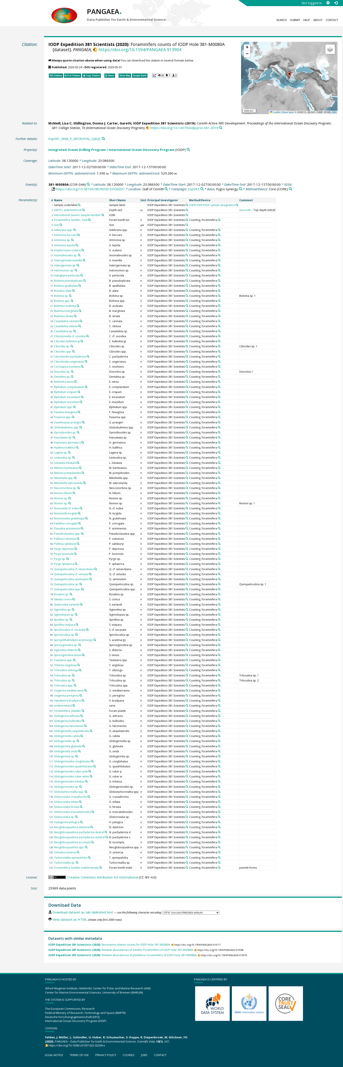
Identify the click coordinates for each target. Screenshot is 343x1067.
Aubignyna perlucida (67, 275)
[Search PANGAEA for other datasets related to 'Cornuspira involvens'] (82, 366)
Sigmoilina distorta (65, 650)
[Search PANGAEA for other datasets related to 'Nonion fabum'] (74, 493)
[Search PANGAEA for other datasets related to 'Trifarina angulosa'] (78, 665)
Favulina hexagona (65, 412)
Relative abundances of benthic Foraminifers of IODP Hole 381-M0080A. (121, 950)
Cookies (129, 1055)
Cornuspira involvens (67, 366)
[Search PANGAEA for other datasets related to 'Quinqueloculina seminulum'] (90, 579)
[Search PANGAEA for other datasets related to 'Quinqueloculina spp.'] (82, 589)
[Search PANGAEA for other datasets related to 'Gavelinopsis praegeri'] (83, 422)
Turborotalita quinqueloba (70, 857)
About (317, 20)
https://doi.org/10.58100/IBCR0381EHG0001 (90, 189)
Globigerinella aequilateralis (71, 731)
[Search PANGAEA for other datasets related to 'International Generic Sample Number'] (103, 215)
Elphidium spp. (63, 407)
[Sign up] (328, 2)
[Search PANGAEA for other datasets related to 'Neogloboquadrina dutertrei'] (91, 827)
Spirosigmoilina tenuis (67, 655)
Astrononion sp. (64, 270)
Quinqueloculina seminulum (71, 579)
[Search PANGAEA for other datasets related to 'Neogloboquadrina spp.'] (86, 847)
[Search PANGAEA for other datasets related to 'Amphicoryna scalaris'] (82, 250)
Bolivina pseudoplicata (68, 281)
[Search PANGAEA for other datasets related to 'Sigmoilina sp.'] (73, 609)
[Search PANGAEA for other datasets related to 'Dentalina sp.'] (72, 376)
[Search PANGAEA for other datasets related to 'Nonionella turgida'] (79, 513)
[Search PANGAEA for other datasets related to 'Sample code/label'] (79, 205)
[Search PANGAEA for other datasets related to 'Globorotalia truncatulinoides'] (92, 811)
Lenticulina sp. (63, 457)
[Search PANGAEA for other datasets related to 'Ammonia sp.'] (72, 240)
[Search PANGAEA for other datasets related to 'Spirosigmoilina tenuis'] (83, 655)
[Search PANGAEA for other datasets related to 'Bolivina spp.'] (72, 300)
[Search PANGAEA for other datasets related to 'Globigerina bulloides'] (83, 720)
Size (56, 225)
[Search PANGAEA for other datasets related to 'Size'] (61, 225)
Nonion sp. (61, 498)
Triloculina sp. (62, 675)
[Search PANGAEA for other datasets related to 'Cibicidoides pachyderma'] (88, 356)
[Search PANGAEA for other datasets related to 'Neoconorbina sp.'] (78, 488)
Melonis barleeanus (66, 468)
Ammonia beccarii (65, 235)
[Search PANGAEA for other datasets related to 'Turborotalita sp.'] (77, 862)
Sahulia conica (63, 599)
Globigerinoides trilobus (69, 781)
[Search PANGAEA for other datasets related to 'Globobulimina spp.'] (80, 427)
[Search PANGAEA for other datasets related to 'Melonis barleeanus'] (80, 467)
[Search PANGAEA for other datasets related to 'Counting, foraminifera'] (219, 219)
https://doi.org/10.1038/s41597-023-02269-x (77, 1045)
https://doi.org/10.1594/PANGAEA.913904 (139, 49)
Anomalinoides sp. (65, 255)
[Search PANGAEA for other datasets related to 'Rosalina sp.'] (71, 594)
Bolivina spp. (62, 301)
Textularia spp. (63, 660)
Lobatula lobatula (65, 463)
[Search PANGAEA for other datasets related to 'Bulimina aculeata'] (78, 305)
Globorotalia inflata (66, 802)
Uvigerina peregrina (66, 695)
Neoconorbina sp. (65, 488)
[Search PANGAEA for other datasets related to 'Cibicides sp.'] (71, 346)
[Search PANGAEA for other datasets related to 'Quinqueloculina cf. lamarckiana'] (95, 569)
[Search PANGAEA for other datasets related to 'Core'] (290, 189)
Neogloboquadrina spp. (69, 847)
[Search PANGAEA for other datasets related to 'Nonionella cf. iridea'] (81, 508)
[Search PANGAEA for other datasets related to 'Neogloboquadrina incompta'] (92, 842)
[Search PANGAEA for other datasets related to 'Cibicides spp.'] (73, 351)
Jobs (144, 1055)
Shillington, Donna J (89, 123)
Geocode (245, 210)
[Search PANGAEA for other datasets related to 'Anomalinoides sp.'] (79, 255)
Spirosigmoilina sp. (66, 645)
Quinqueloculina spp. (67, 589)
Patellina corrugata (65, 523)
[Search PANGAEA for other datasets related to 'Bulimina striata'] (75, 316)
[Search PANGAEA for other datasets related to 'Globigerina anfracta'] (81, 715)
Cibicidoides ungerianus (69, 361)
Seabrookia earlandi (66, 604)
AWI (334, 112)
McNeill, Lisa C (60, 123)
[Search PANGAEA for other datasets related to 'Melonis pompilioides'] (83, 473)
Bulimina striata (63, 316)
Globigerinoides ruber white (71, 776)
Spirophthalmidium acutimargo (73, 640)
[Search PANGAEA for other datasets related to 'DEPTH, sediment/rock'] (83, 210)
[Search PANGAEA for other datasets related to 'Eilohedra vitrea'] (75, 381)
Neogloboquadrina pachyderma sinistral (79, 837)
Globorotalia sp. (64, 817)
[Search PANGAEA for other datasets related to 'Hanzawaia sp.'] (74, 437)
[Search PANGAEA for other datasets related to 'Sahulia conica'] (73, 599)
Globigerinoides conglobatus (72, 761)
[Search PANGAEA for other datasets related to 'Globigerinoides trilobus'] (86, 781)
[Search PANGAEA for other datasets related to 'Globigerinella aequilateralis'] (91, 731)
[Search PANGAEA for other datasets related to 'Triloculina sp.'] (73, 675)
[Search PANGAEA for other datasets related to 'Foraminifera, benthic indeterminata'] (100, 867)
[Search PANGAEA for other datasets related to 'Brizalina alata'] (73, 290)
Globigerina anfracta (67, 716)
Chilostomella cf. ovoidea (70, 336)
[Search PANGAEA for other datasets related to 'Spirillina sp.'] (71, 619)
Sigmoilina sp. (62, 609)
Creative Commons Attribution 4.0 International (102, 877)
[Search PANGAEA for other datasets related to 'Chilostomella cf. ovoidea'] (87, 336)
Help (306, 20)
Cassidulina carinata (66, 321)
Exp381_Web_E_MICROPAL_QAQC (74, 138)
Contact (332, 20)
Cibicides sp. (62, 346)
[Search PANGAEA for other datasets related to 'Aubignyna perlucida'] (81, 275)
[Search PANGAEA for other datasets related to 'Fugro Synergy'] (240, 189)
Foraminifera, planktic (67, 711)
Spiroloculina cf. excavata (69, 630)
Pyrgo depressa (64, 549)
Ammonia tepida (64, 245)
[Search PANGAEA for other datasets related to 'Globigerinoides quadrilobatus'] (94, 766)
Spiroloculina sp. (64, 635)
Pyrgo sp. (60, 559)
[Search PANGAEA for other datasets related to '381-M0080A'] (88, 184)
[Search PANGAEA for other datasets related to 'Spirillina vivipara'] (77, 624)
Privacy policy (105, 1055)
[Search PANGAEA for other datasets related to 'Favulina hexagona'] (79, 412)
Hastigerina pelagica (66, 822)
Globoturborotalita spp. (69, 792)
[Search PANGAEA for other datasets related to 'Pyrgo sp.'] (67, 558)
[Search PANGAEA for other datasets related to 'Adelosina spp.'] (74, 230)
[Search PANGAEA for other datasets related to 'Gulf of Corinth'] (166, 189)
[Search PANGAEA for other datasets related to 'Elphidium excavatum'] (82, 397)
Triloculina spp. (63, 685)
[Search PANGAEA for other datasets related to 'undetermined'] (73, 705)
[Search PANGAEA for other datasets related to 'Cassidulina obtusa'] (79, 326)
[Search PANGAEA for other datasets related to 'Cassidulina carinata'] (81, 321)
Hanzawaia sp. (63, 437)
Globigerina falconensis (68, 726)
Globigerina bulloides (67, 721)
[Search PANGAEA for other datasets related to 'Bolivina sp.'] (70, 295)
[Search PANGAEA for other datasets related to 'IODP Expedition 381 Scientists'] (187, 205)
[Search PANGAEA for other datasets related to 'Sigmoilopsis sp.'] (76, 614)
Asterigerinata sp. (65, 265)
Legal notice (54, 1055)
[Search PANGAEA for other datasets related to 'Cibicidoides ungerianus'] (86, 361)
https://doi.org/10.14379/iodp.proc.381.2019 (184, 128)
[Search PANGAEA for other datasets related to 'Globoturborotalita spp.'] (86, 791)
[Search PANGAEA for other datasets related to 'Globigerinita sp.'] (76, 756)
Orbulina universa (65, 852)
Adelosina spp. (63, 230)
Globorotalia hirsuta (66, 807)
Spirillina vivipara (64, 625)
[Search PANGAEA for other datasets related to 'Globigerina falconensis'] (85, 726)
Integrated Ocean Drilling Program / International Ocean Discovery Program (111, 149)
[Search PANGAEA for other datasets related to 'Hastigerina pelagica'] (81, 822)
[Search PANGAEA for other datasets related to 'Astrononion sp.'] (76, 270)
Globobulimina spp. (66, 427)
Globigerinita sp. (64, 756)
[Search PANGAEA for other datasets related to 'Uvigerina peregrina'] (80, 695)
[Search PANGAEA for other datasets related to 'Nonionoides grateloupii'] (86, 518)
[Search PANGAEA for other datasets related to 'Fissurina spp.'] (73, 417)
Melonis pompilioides (67, 473)
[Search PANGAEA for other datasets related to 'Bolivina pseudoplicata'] (84, 280)
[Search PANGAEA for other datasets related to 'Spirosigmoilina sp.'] (79, 645)
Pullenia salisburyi (65, 544)
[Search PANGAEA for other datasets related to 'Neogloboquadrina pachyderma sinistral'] (106, 837)
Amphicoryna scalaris (67, 250)
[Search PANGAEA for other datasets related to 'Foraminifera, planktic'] (83, 710)
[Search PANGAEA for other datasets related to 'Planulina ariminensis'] (82, 528)
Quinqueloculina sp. (66, 584)
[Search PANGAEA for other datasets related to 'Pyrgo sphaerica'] (76, 563)
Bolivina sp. (61, 296)
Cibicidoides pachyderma (70, 356)
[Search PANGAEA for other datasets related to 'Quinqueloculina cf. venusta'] (90, 574)
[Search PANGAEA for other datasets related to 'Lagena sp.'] (69, 452)
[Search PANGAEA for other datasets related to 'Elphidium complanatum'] (86, 387)
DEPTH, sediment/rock (68, 210)
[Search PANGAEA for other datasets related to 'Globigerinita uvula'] (79, 751)
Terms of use (79, 1055)
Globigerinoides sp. (66, 787)
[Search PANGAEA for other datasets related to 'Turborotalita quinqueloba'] (89, 857)
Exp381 (194, 189)
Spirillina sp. (61, 620)
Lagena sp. (60, 452)
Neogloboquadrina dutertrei (72, 827)
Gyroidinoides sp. (65, 432)
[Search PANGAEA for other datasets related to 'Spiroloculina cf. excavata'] (87, 629)
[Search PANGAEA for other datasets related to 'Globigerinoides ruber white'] (91, 776)
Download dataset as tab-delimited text (82, 912)
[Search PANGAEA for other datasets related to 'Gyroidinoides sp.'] (78, 432)
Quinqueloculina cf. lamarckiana (74, 569)
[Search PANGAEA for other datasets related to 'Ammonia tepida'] (76, 245)
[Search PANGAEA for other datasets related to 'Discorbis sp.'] (72, 371)
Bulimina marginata (66, 311)
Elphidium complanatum (69, 387)
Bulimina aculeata (65, 306)
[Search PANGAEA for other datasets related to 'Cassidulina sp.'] (74, 331)
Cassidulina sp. (63, 331)
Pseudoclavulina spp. (67, 534)
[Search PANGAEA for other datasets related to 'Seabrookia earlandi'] (81, 604)
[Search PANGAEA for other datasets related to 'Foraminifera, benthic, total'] (89, 219)
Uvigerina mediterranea (69, 690)
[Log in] (336, 2)
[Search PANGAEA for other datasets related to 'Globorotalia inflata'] (80, 801)
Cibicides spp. (63, 351)
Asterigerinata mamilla (68, 260)
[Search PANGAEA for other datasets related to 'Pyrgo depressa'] (75, 548)
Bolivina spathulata (66, 286)
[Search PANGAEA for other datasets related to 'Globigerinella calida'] (81, 736)
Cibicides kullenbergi (67, 341)
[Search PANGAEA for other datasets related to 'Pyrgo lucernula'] (75, 553)
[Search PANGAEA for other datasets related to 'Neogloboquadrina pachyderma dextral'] (106, 832)
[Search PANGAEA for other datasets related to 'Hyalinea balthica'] (77, 447)
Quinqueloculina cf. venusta (71, 574)
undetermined (63, 705)
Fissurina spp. (62, 417)
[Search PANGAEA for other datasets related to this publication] (220, 127)
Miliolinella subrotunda (68, 483)
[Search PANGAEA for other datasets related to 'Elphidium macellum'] (81, 402)
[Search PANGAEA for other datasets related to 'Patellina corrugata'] (79, 523)
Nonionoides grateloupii (69, 518)
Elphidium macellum (66, 402)
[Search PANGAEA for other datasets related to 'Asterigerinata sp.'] (78, 265)
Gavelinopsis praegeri (67, 422)
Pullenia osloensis (65, 539)
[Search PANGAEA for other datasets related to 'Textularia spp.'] (74, 660)
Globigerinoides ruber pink (71, 771)
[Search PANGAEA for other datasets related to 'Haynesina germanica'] (82, 442)
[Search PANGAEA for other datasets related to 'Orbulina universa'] (78, 852)
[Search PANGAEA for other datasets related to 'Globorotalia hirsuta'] (81, 806)
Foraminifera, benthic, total (71, 220)
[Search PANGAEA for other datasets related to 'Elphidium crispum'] (79, 392)
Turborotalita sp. (64, 862)
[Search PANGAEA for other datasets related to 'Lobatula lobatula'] (78, 462)
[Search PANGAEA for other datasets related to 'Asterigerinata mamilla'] (84, 260)
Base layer (288, 112)
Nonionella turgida (65, 513)
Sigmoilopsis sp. (64, 614)
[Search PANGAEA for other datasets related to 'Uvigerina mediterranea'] (85, 690)
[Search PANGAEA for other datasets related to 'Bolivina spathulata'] (79, 285)
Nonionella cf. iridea (66, 508)
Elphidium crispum (65, 392)
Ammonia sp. (62, 240)
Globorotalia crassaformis (70, 797)
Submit (295, 20)
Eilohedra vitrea (64, 382)
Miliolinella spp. (63, 478)
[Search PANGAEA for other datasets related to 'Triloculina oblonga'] (80, 670)
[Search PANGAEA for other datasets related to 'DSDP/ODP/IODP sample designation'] (237, 205)
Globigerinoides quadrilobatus (73, 766)
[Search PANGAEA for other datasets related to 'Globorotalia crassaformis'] (89, 796)
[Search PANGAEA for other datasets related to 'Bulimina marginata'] (80, 310)
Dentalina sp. (62, 377)
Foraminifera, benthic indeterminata (76, 868)
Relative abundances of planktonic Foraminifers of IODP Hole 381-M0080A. (122, 955)
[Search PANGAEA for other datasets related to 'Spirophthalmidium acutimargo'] (94, 640)
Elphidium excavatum (67, 397)
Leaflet (275, 112)
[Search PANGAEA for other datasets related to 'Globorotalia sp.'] (76, 817)
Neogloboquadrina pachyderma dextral (79, 832)
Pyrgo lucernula (63, 554)
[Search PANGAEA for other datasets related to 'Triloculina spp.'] (75, 685)
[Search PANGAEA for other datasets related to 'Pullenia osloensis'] (78, 538)
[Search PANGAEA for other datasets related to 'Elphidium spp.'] (74, 407)
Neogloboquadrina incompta (72, 842)
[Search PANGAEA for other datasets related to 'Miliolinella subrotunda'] (84, 483)
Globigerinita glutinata (68, 746)
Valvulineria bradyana (67, 700)
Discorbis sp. (62, 372)
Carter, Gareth (119, 123)
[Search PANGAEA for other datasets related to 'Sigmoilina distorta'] (79, 650)
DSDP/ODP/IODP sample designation (212, 205)
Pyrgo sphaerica (64, 564)
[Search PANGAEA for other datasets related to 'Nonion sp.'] (69, 498)
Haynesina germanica (67, 442)
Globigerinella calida (67, 736)
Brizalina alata (63, 291)
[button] (289, 75)
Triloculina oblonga (66, 670)
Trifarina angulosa (65, 665)
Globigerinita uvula (65, 751)
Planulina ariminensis (67, 528)
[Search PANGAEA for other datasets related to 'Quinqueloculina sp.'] (80, 584)
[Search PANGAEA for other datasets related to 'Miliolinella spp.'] (75, 478)
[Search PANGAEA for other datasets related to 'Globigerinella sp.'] (78, 741)
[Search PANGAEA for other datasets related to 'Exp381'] (202, 189)
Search (281, 20)
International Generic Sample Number (77, 215)
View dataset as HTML (69, 919)
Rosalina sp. (61, 594)
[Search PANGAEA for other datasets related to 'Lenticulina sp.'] (73, 457)
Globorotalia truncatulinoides (72, 812)
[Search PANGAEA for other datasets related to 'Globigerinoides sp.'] (80, 786)
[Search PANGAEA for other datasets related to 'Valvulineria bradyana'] (83, 700)
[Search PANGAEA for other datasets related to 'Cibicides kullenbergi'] (81, 341)
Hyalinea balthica (64, 447)
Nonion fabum (63, 493)
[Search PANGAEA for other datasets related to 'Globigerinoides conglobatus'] (92, 761)
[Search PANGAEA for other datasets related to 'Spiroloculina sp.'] (76, 634)
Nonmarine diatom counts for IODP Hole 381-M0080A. (109, 945)
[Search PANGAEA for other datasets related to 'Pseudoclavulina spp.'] (82, 533)
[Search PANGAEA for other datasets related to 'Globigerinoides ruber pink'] (89, 771)
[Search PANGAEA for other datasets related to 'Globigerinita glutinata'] (83, 746)
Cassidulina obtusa (66, 326)
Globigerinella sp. (65, 741)
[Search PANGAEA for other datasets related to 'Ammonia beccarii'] (78, 235)
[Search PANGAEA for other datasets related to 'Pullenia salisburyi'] (78, 543)
